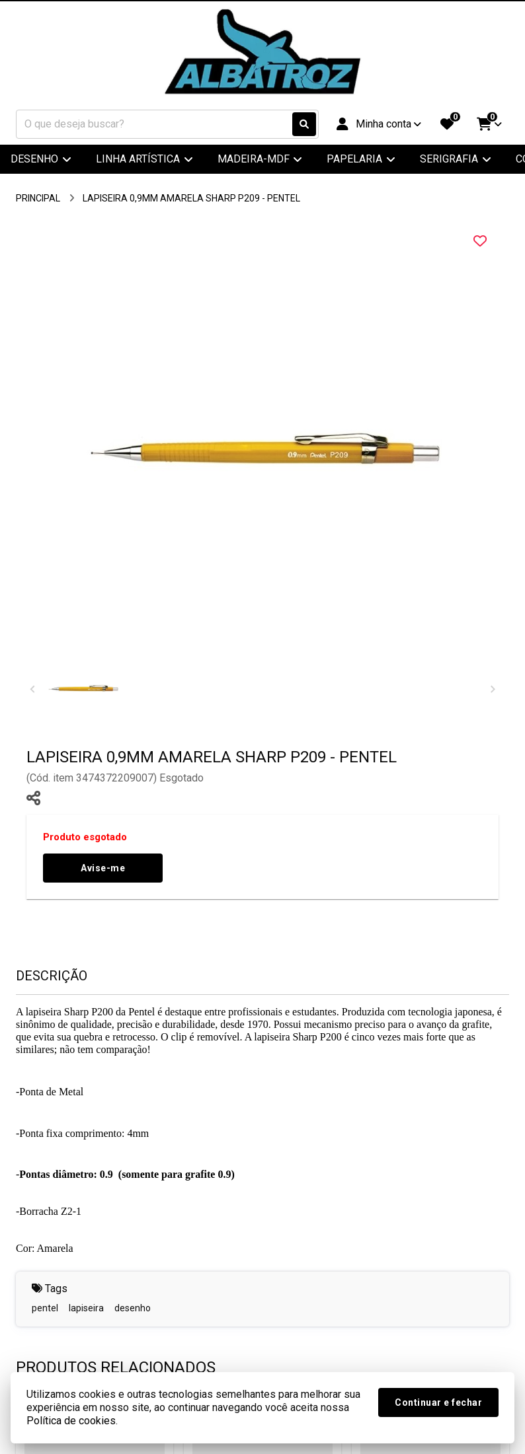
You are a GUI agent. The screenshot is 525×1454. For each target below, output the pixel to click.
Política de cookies (71, 1420)
